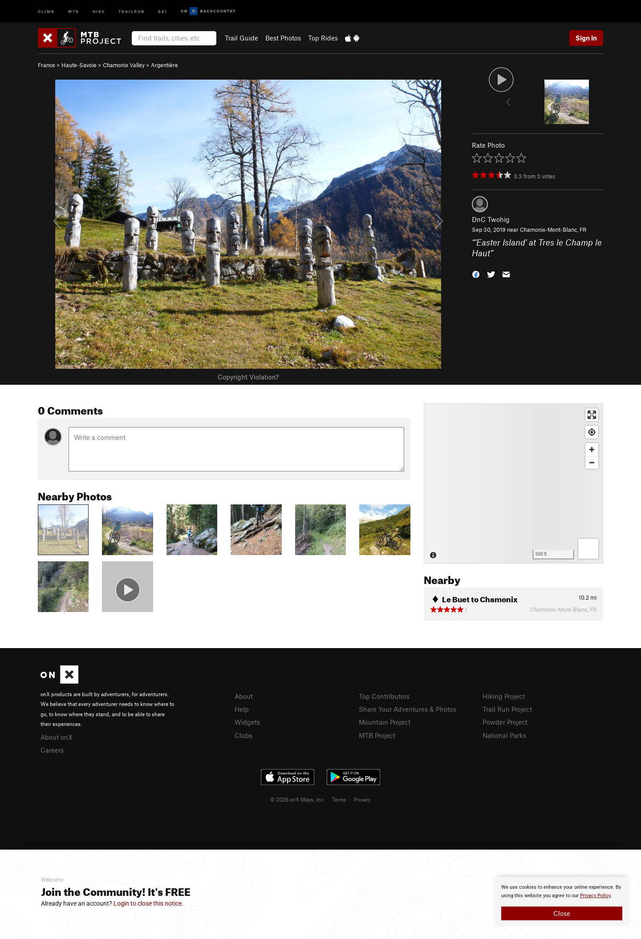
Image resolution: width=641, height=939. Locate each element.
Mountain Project (384, 722)
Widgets (247, 722)
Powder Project (505, 722)
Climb (46, 11)
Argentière (164, 65)
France (46, 65)
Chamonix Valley (124, 65)
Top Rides (323, 38)
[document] (561, 901)
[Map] (513, 483)
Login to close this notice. (148, 903)
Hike (99, 11)
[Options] (588, 549)
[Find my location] (591, 432)
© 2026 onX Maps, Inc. (297, 799)
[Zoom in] (591, 449)
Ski (162, 11)
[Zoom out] (591, 462)
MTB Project (377, 735)
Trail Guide (241, 38)
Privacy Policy (595, 896)
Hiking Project (504, 696)
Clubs (243, 735)
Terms (339, 799)
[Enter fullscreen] (591, 414)
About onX (57, 737)
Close (561, 913)
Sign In (586, 38)
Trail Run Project (507, 709)
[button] (476, 274)
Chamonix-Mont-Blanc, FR (553, 229)
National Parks (504, 735)
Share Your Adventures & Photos (407, 709)
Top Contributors (384, 696)
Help (242, 709)
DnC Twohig (491, 219)
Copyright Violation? (248, 377)
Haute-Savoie (79, 65)
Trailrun (131, 11)
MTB (73, 11)
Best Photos (283, 38)
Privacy (362, 799)
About (244, 696)
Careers (52, 750)
